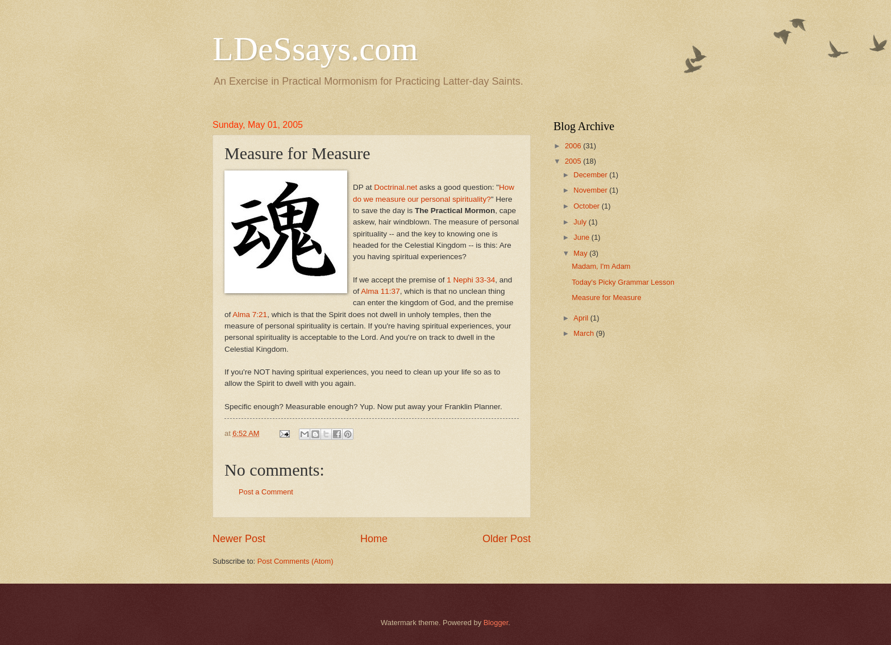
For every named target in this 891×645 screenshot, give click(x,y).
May (581, 253)
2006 (574, 146)
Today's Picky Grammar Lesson (623, 282)
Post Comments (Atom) (295, 561)
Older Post (506, 538)
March (584, 333)
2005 (574, 161)
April (581, 318)
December (591, 174)
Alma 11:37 (380, 291)
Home (374, 538)
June (582, 237)
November (591, 190)
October (587, 206)
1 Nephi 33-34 (471, 280)
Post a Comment (266, 492)
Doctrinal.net (395, 187)
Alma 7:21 (249, 314)
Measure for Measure (606, 297)
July (580, 222)
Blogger (496, 622)
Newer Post (239, 538)
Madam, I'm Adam (601, 266)
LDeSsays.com (315, 49)
